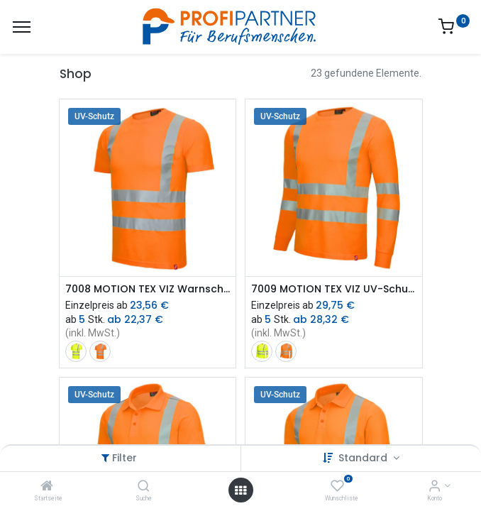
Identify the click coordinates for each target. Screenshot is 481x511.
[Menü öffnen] (240, 490)
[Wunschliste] (337, 487)
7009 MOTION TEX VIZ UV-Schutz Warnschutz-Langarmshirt (333, 289)
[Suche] (143, 487)
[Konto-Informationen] (434, 487)
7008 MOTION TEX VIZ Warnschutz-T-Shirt (148, 289)
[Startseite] (46, 487)
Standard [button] (364, 458)
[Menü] (21, 27)
